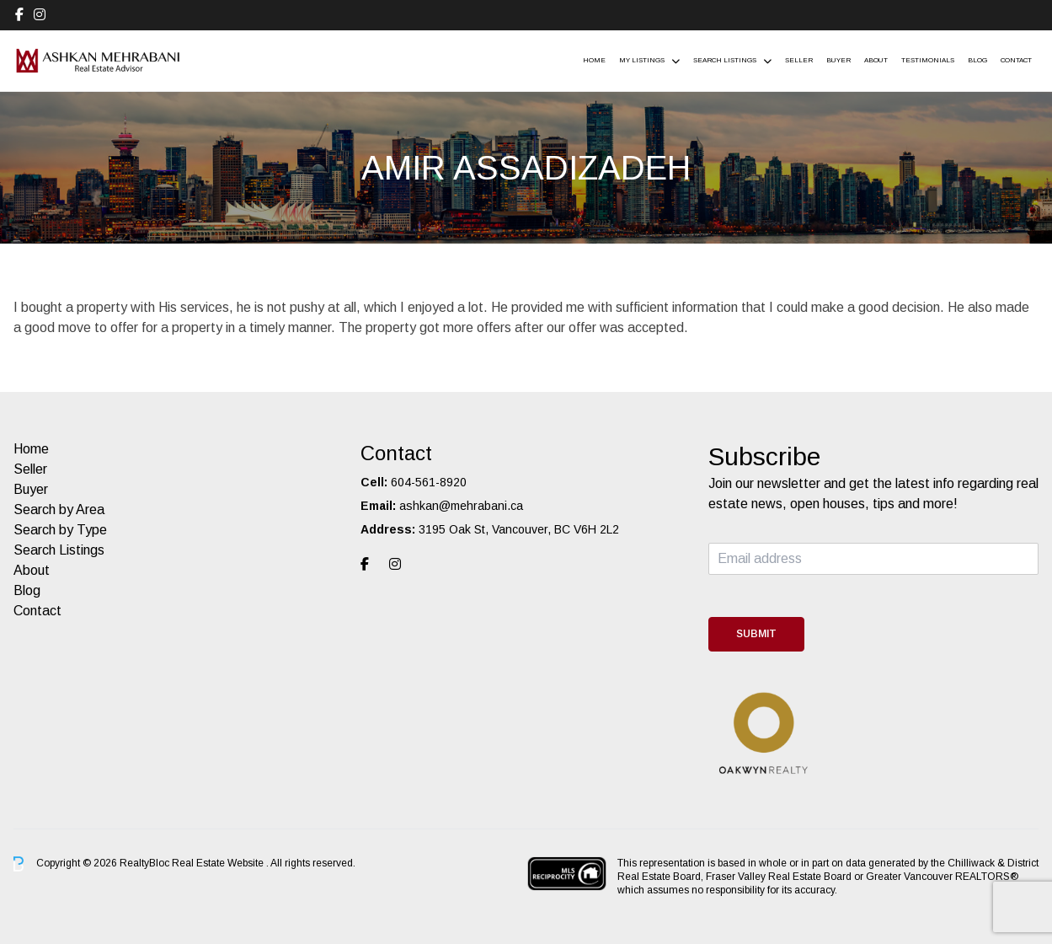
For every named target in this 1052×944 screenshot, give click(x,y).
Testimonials (927, 60)
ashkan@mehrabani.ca (461, 505)
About (876, 60)
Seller (799, 60)
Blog (977, 60)
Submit (756, 634)
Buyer (838, 60)
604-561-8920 (429, 482)
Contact (1016, 60)
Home (594, 60)
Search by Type (60, 530)
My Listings (642, 60)
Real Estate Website (219, 863)
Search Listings (724, 60)
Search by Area (58, 509)
